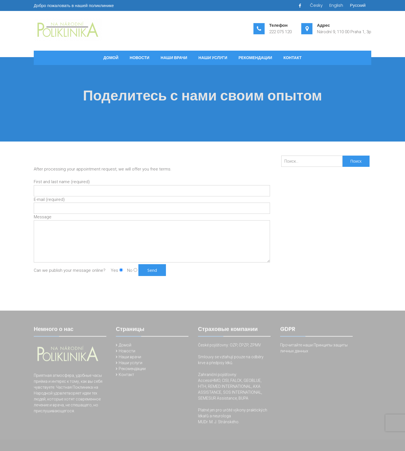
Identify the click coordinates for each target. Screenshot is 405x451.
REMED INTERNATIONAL (229, 387)
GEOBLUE (252, 381)
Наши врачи (174, 57)
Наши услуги (213, 57)
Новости (139, 57)
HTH (202, 387)
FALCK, (236, 381)
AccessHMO (209, 381)
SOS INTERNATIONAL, (242, 393)
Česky (316, 5)
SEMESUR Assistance (217, 399)
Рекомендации (255, 57)
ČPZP (243, 346)
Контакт (293, 57)
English (336, 5)
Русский (358, 5)
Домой (111, 57)
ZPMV (255, 346)
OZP (233, 346)
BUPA (243, 399)
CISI (225, 381)
